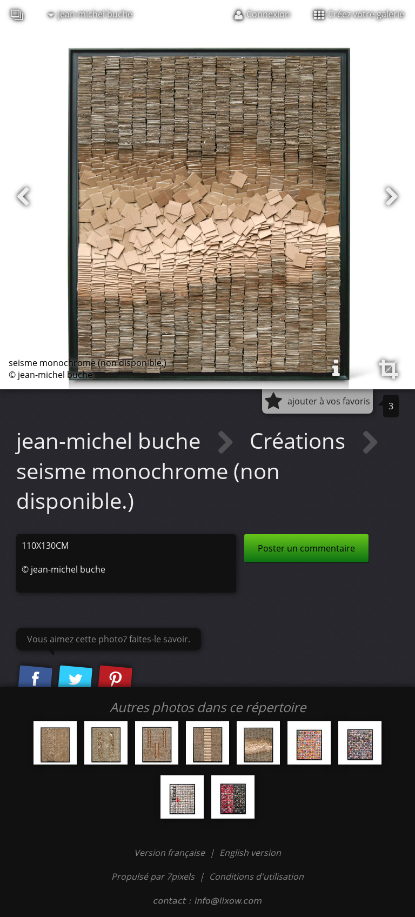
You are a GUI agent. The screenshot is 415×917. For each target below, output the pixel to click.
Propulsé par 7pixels (153, 876)
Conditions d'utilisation (256, 876)
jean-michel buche (90, 14)
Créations (300, 440)
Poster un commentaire (306, 548)
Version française (170, 853)
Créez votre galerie (359, 14)
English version (250, 853)
